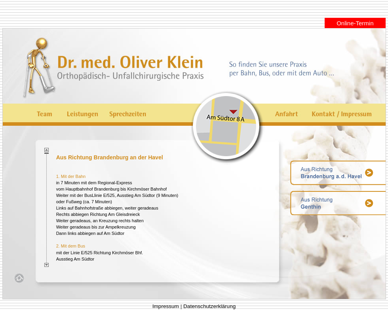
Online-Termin (355, 23)
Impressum (165, 306)
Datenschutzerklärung (209, 306)
